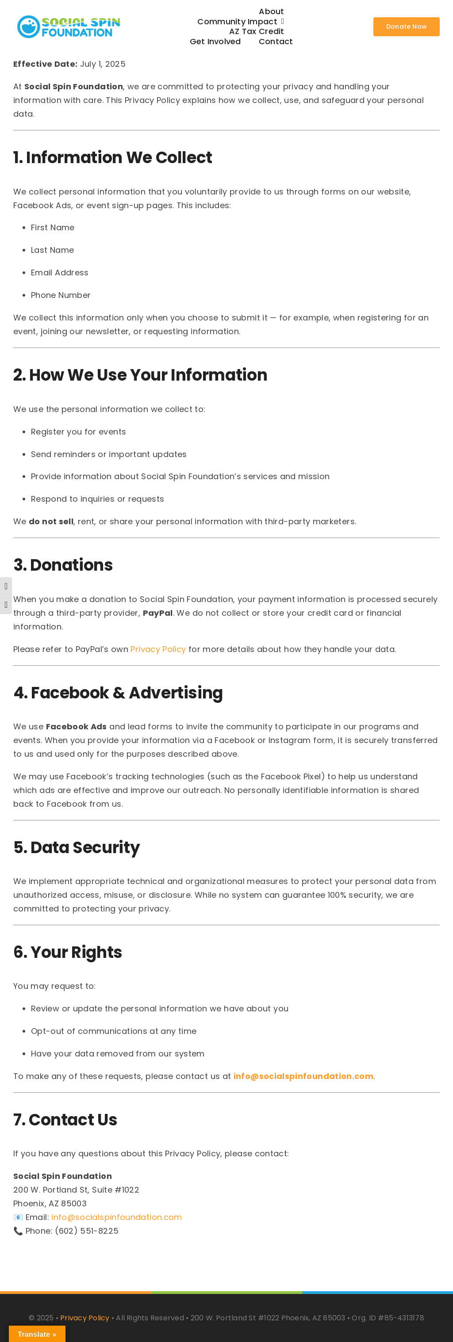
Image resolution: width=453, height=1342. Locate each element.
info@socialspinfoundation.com (303, 1076)
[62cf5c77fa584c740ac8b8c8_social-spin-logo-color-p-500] (68, 15)
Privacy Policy (158, 649)
